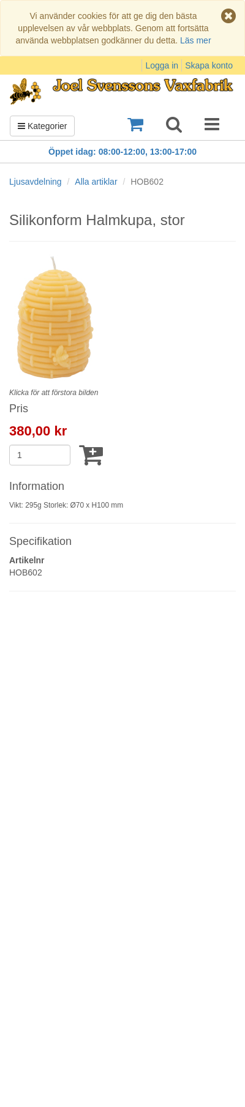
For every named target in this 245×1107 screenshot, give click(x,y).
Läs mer (195, 40)
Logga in (161, 65)
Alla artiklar (96, 182)
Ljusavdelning (35, 182)
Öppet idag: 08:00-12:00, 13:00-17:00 (122, 152)
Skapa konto (209, 65)
